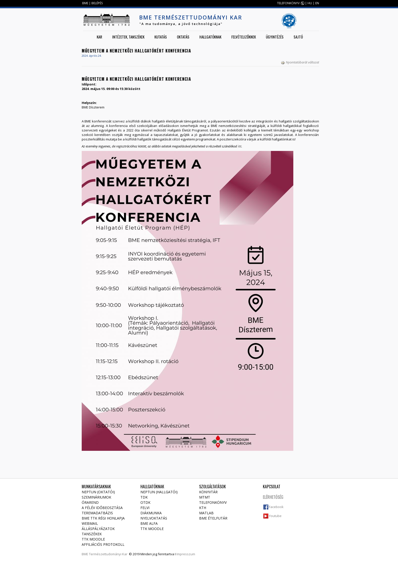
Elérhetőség (273, 497)
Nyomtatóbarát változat (300, 62)
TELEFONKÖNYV (288, 3)
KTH (202, 507)
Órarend (90, 502)
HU (310, 3)
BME (85, 3)
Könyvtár (208, 492)
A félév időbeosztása (102, 507)
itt (239, 146)
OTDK (145, 502)
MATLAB (206, 513)
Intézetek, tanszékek (128, 36)
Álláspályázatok (98, 528)
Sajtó (298, 36)
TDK (144, 497)
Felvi (144, 507)
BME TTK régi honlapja (103, 518)
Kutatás (160, 36)
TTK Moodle (93, 539)
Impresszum (185, 554)
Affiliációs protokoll (103, 544)
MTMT (204, 497)
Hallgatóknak (210, 36)
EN (317, 3)
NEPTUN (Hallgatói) (159, 492)
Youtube (275, 516)
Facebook (276, 507)
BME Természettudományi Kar (190, 17)
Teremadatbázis (97, 513)
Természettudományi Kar (108, 554)
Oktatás (183, 36)
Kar (99, 36)
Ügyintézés (275, 36)
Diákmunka (151, 513)
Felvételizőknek (243, 36)
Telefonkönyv (213, 502)
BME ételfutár (213, 518)
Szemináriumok (96, 497)
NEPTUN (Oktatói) (98, 492)
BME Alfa (149, 523)
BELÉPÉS (97, 3)
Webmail (90, 523)
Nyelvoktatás (153, 518)
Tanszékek (92, 534)
